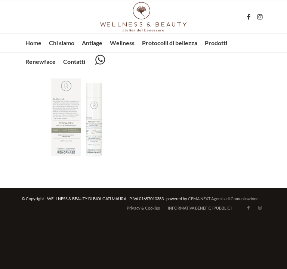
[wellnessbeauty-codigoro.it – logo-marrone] (143, 16)
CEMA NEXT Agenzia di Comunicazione (223, 198)
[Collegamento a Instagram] (259, 16)
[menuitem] (33, 43)
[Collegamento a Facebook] (248, 16)
